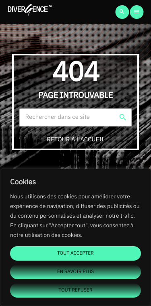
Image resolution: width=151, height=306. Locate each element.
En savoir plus (75, 272)
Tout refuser (75, 290)
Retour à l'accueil (75, 139)
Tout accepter (75, 253)
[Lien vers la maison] (30, 12)
